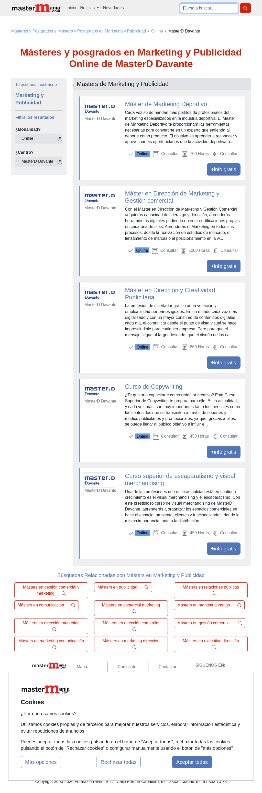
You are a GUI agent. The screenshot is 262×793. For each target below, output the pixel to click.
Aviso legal (168, 687)
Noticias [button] (88, 8)
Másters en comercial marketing (131, 608)
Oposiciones (129, 718)
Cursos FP (127, 682)
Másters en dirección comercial (131, 626)
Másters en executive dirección (211, 644)
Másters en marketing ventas (209, 605)
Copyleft (166, 696)
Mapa (82, 667)
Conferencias (130, 692)
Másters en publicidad (123, 587)
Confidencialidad (174, 677)
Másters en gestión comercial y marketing (51, 590)
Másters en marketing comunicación (51, 644)
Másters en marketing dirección (131, 644)
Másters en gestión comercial (209, 623)
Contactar (167, 667)
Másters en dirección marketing (51, 626)
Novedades (113, 8)
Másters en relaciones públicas (211, 590)
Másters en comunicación (46, 605)
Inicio (71, 8)
